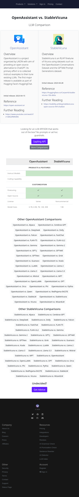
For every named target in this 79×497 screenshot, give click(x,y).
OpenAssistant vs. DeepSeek (27, 230)
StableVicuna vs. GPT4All (64, 335)
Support (5, 483)
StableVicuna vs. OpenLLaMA (17, 361)
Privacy (5, 472)
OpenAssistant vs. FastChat (52, 235)
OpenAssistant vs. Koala (53, 261)
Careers (5, 436)
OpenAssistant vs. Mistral (28, 276)
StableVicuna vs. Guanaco (63, 340)
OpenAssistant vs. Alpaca (24, 225)
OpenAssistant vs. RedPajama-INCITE (51, 291)
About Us (5, 429)
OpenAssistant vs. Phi (38, 286)
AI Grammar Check (47, 444)
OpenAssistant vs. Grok (53, 255)
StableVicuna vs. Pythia (38, 366)
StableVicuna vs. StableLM (56, 371)
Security (5, 468)
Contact (59, 4)
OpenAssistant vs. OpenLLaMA (28, 281)
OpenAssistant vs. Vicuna (25, 302)
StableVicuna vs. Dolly (41, 320)
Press (4, 440)
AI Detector (44, 455)
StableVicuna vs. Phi (16, 366)
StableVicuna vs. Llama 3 (14, 350)
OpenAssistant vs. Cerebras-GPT (52, 225)
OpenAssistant (19, 48)
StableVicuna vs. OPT (43, 361)
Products (20, 4)
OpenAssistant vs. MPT (52, 276)
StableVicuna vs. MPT (24, 355)
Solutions (32, 4)
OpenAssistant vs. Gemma (25, 245)
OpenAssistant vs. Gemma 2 (52, 245)
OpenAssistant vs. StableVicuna (53, 296)
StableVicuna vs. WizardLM (51, 376)
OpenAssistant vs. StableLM (24, 296)
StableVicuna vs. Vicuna (26, 376)
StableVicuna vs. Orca (64, 361)
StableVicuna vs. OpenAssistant (50, 355)
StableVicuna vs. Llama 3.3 (40, 350)
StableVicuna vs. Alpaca (24, 314)
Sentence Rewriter (47, 451)
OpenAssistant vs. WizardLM (52, 302)
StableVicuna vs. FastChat (27, 325)
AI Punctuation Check (48, 448)
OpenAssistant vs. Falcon (26, 235)
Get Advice (39, 389)
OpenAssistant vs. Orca (16, 286)
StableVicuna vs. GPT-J (40, 335)
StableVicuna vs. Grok (39, 340)
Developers (44, 436)
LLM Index (44, 459)
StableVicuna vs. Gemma (53, 330)
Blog (4, 432)
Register (43, 468)
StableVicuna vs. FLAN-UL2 (27, 330)
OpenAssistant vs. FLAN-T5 (25, 240)
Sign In (42, 4)
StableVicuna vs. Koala (15, 345)
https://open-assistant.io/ (14, 105)
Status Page (7, 487)
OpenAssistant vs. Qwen (21, 291)
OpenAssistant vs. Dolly (53, 230)
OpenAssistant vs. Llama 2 (52, 266)
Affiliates (5, 444)
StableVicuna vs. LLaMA (38, 345)
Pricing (50, 4)
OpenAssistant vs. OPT (54, 281)
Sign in (43, 472)
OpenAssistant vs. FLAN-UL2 (52, 240)
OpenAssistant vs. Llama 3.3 (52, 271)
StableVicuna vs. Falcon (64, 320)
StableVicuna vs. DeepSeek (16, 320)
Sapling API (39, 141)
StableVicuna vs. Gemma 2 (15, 335)
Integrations (44, 432)
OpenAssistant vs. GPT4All (51, 250)
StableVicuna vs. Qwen (61, 366)
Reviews (43, 440)
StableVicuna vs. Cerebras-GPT (51, 314)
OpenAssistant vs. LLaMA (26, 266)
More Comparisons (39, 147)
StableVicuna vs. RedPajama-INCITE (26, 371)
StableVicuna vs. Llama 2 (63, 345)
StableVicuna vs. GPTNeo (16, 340)
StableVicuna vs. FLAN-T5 (52, 325)
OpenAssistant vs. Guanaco (27, 261)
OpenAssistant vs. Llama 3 (25, 271)
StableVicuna (58, 48)
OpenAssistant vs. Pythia (62, 286)
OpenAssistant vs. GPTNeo (27, 255)
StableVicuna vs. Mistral (65, 350)
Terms (4, 476)
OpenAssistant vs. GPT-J (26, 250)
